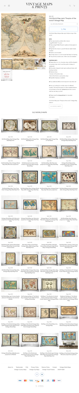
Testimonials (19, 367)
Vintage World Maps (65, 367)
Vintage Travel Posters (48, 369)
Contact (55, 367)
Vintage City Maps (34, 369)
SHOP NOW (61, 369)
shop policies (61, 95)
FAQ (27, 367)
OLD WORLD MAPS (55, 106)
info (59, 81)
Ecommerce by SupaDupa (41, 386)
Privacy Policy (35, 367)
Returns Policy (46, 367)
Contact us (64, 89)
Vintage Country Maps (20, 369)
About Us (10, 367)
